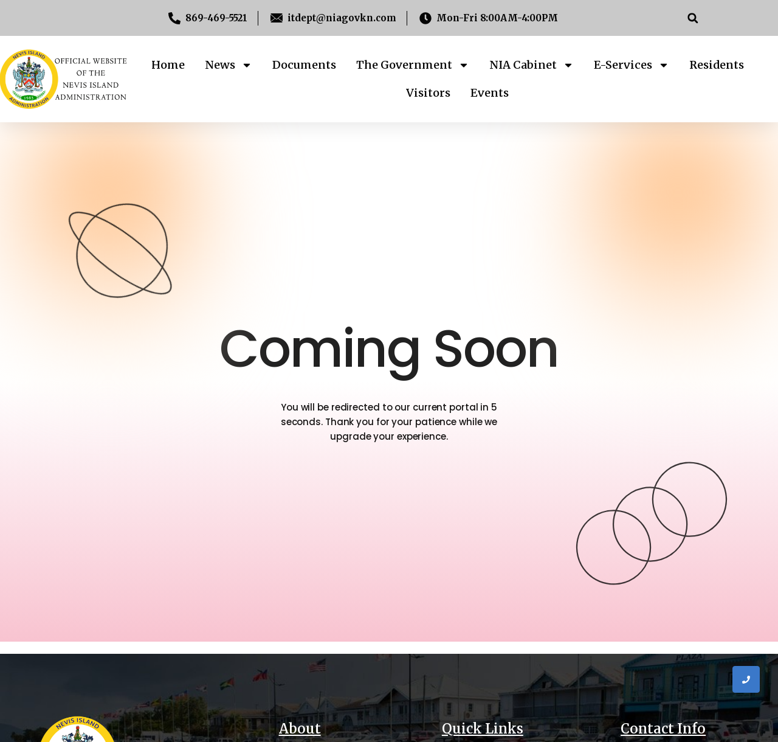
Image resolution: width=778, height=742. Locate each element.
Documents (304, 65)
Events (489, 93)
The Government (412, 65)
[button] (692, 18)
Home (168, 65)
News (228, 65)
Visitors (428, 93)
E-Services (631, 65)
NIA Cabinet (531, 65)
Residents (716, 65)
